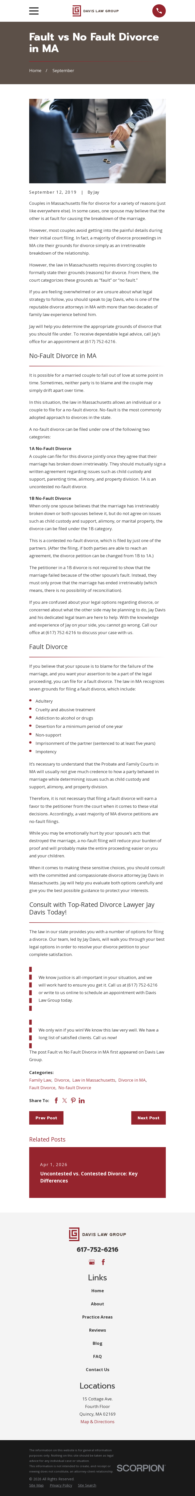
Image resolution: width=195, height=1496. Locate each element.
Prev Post (46, 1118)
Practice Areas (97, 1317)
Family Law (40, 1080)
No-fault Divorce (74, 1087)
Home (97, 1290)
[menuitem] (36, 1485)
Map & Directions (97, 1421)
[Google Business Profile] (92, 1262)
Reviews (97, 1330)
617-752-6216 (97, 1250)
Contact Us (97, 1369)
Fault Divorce (42, 1087)
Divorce (61, 1080)
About (97, 1304)
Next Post (148, 1118)
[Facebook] (103, 1262)
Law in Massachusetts (93, 1080)
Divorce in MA (132, 1080)
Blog (97, 1343)
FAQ (97, 1356)
